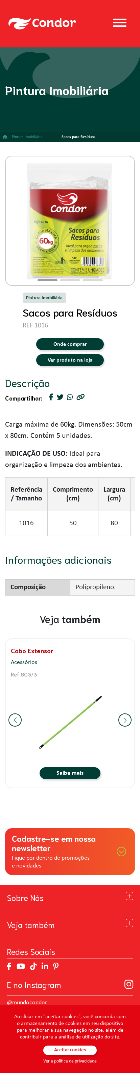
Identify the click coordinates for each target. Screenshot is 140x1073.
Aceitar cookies (70, 1050)
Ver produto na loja (70, 360)
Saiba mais (70, 773)
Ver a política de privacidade (70, 1061)
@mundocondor (27, 1003)
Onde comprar (70, 344)
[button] (47, 280)
